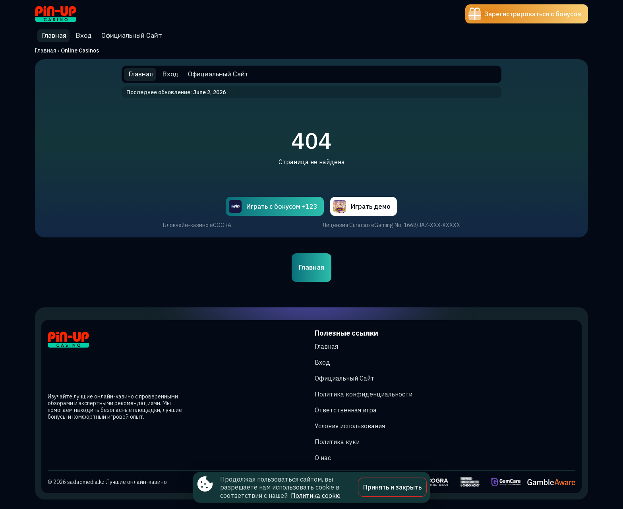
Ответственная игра (346, 410)
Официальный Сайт (344, 378)
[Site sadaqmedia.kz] (62, 14)
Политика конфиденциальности (363, 394)
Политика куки (337, 442)
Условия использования (350, 426)
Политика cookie (316, 495)
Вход (322, 362)
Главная (45, 50)
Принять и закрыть (392, 487)
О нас (323, 458)
